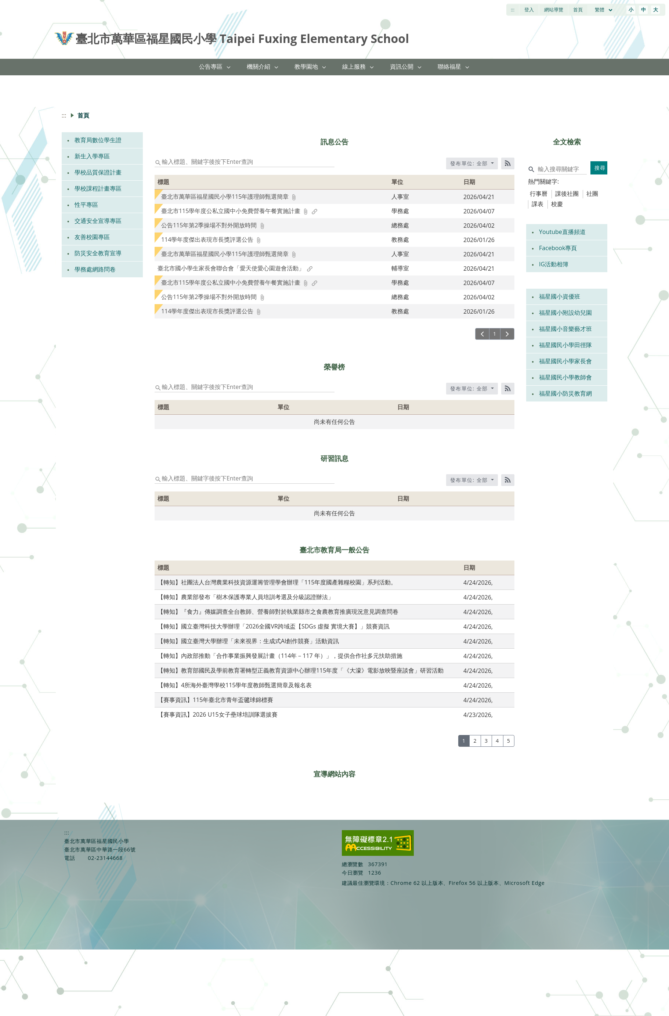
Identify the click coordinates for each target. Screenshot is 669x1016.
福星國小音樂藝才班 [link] (565, 329)
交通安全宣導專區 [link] (98, 221)
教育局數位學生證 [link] (98, 140)
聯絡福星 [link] (449, 66)
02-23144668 (105, 857)
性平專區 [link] (86, 205)
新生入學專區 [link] (92, 156)
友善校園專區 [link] (92, 237)
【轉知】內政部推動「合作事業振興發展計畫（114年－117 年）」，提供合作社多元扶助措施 (280, 656)
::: (512, 9)
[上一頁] (482, 334)
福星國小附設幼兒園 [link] (565, 313)
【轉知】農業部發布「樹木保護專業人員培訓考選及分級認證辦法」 (246, 597)
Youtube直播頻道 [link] (562, 232)
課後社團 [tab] (567, 194)
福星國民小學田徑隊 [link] (565, 345)
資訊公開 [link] (401, 66)
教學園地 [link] (306, 66)
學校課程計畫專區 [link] (98, 188)
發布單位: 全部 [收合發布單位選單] (470, 163)
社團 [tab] (592, 194)
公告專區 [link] (211, 66)
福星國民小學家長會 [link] (565, 361)
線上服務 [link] (354, 66)
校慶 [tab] (557, 204)
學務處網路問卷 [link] (95, 269)
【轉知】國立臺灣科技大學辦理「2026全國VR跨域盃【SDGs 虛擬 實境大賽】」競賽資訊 (274, 626)
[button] (228, 66)
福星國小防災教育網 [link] (565, 393)
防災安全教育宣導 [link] (98, 253)
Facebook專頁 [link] (558, 248)
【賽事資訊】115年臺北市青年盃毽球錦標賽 (215, 700)
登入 (529, 9)
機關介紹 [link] (258, 66)
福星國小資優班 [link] (559, 296)
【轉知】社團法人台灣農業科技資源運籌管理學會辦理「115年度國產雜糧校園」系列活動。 (277, 582)
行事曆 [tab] (538, 194)
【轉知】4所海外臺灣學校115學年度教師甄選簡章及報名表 (235, 685)
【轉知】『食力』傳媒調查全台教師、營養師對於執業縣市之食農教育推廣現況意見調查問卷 (278, 612)
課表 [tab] (537, 204)
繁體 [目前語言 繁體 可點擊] (604, 9)
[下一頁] (507, 334)
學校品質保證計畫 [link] (98, 172)
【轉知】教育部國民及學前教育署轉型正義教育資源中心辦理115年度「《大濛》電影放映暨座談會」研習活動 (301, 670)
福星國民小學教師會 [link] (565, 377)
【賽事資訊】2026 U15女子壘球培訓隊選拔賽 (218, 714)
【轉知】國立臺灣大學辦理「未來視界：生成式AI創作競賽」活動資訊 (248, 641)
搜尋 (600, 167)
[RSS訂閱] (507, 163)
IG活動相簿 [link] (553, 264)
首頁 (578, 9)
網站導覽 (553, 9)
